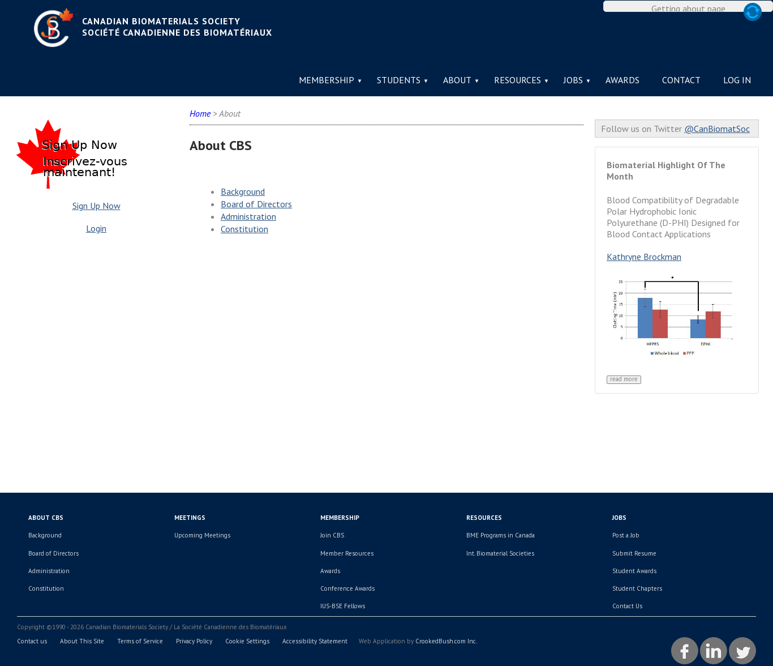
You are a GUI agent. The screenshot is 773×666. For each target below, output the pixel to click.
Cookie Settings (247, 641)
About (457, 80)
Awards (622, 80)
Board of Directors (256, 204)
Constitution (244, 228)
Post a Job (625, 535)
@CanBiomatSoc (717, 128)
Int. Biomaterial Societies (500, 553)
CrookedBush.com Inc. (446, 641)
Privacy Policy (194, 641)
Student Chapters (637, 588)
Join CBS (332, 535)
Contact (681, 80)
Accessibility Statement (314, 641)
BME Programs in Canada (500, 535)
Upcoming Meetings (202, 535)
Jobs (573, 80)
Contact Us (627, 606)
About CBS (45, 518)
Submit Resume (634, 553)
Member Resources (346, 553)
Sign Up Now (96, 205)
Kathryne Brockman (644, 256)
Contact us (32, 641)
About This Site (82, 641)
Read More (624, 379)
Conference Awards (347, 588)
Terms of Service (140, 641)
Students (398, 80)
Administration (248, 216)
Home (200, 113)
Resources (517, 80)
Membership (326, 80)
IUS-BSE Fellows (342, 606)
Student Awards (634, 571)
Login (96, 228)
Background (243, 191)
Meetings (189, 518)
